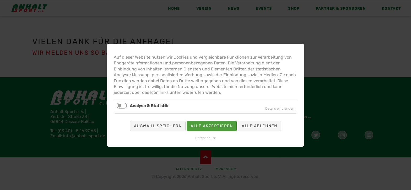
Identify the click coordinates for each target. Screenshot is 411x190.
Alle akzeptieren (212, 125)
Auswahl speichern (158, 125)
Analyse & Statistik (149, 105)
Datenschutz (205, 138)
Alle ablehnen (259, 125)
